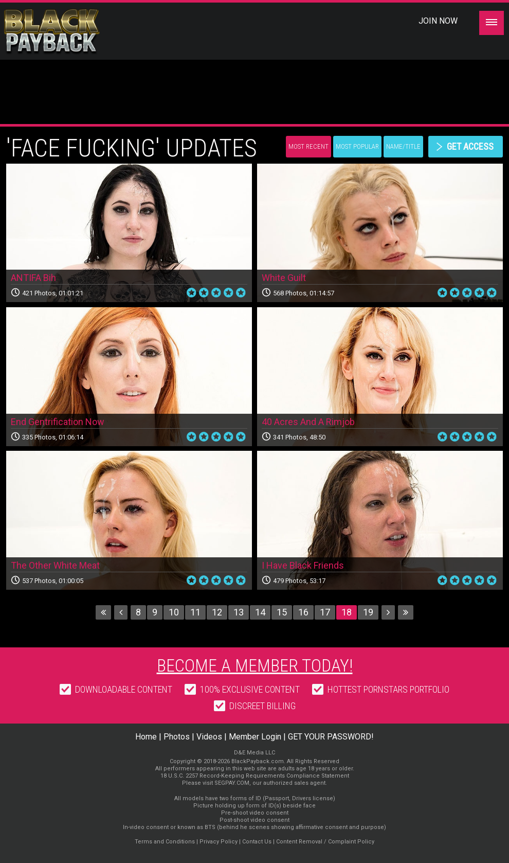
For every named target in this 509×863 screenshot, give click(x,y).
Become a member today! (255, 665)
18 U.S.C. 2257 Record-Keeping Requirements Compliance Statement (254, 775)
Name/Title (403, 146)
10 (174, 612)
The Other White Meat (55, 565)
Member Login (255, 737)
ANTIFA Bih (33, 277)
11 (195, 612)
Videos (209, 737)
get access (470, 146)
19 (368, 612)
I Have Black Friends (303, 565)
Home (146, 737)
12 (217, 612)
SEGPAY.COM (231, 783)
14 (260, 612)
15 (282, 612)
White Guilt (284, 277)
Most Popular (357, 146)
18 (346, 612)
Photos (176, 737)
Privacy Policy (218, 841)
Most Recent (308, 146)
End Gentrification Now (57, 421)
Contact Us (256, 841)
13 (238, 612)
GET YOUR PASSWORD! (331, 737)
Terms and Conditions (165, 841)
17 (325, 612)
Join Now (438, 21)
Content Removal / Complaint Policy (325, 841)
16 (303, 612)
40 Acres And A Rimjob (308, 421)
